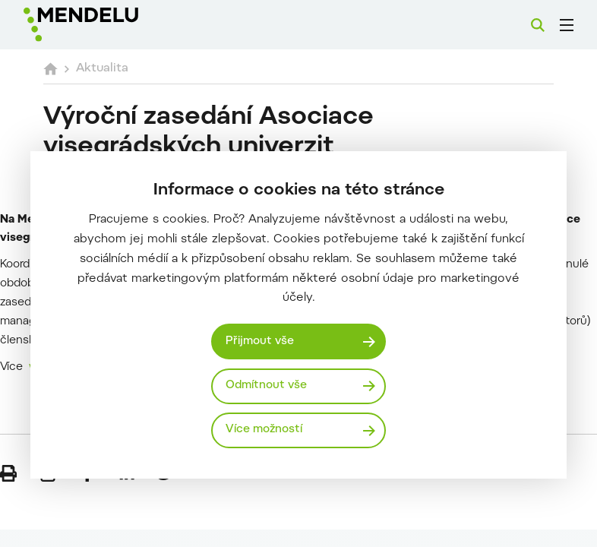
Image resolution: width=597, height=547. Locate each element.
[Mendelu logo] (104, 25)
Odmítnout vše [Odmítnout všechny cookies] (266, 385)
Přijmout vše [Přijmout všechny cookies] (260, 341)
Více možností (264, 429)
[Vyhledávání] (538, 25)
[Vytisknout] (8, 473)
